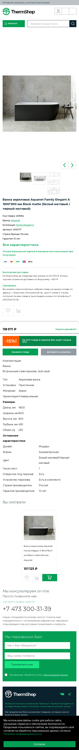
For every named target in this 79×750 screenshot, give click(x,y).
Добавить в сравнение (18, 310)
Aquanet (15, 220)
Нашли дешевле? (65, 329)
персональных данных (55, 674)
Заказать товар (20, 352)
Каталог (10, 23)
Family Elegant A (25, 225)
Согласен (39, 744)
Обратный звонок (65, 11)
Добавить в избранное (8, 310)
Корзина (72, 11)
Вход (58, 11)
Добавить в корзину (59, 352)
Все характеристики (21, 245)
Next (72, 165)
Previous (64, 165)
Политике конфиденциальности (22, 733)
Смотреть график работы (19, 601)
